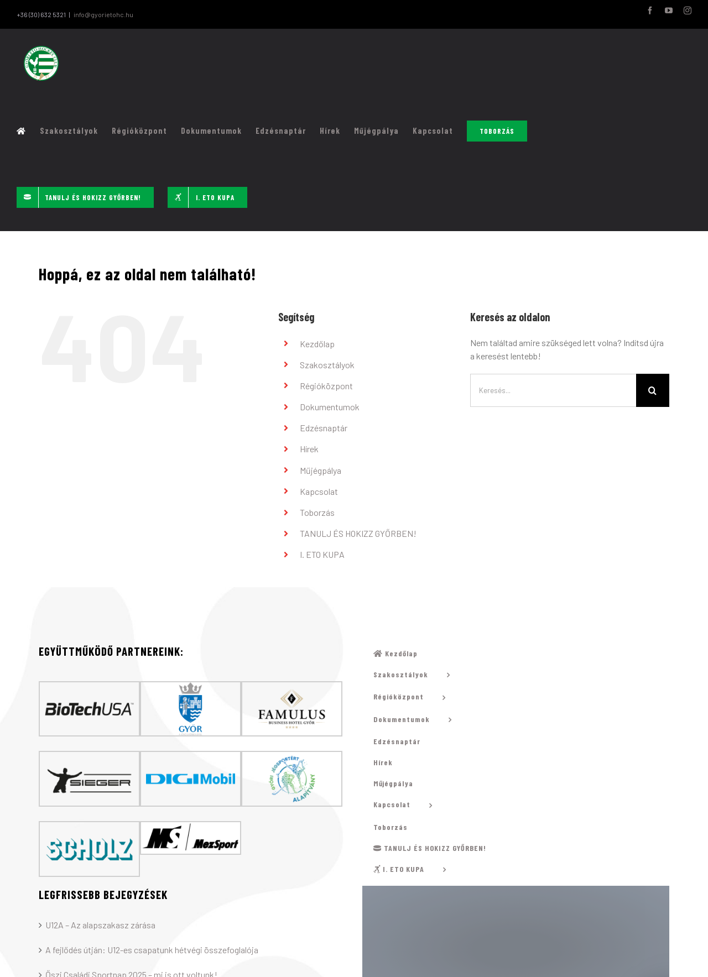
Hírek (309, 449)
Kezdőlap (317, 343)
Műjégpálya (320, 470)
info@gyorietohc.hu (103, 14)
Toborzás (317, 513)
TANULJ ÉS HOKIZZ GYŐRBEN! (358, 534)
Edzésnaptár (323, 428)
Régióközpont (326, 385)
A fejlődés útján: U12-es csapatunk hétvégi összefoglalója (151, 950)
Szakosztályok (327, 364)
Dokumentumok (330, 407)
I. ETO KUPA (322, 555)
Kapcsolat (319, 491)
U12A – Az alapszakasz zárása (100, 925)
